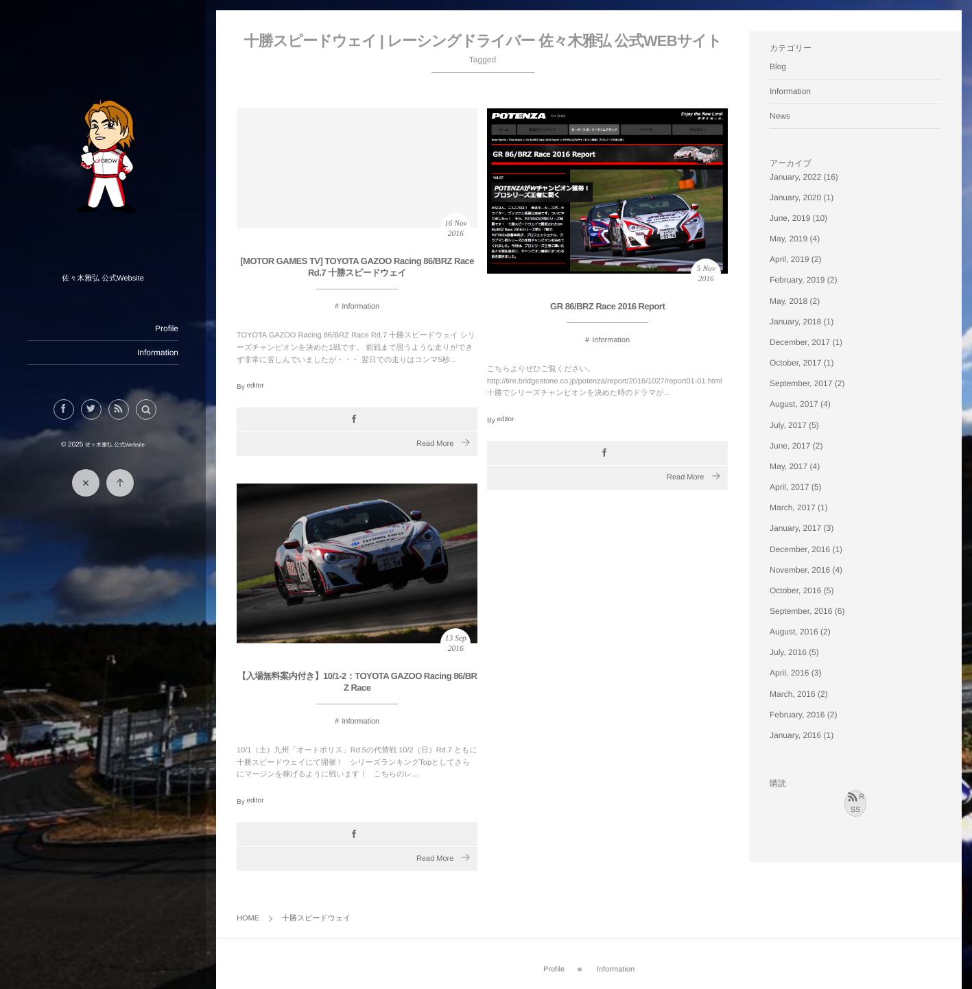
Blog (778, 66)
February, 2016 (797, 714)
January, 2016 (795, 735)
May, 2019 (788, 238)
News (780, 116)
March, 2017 (793, 507)
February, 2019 (797, 280)
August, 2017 (794, 404)
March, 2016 (793, 694)
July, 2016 (788, 652)
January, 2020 (795, 197)
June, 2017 (790, 446)
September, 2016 (801, 611)
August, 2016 (794, 631)
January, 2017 (795, 528)
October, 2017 (795, 363)
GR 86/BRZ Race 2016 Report (607, 306)
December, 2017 (800, 342)
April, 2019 (789, 259)
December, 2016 (800, 549)
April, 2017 (789, 487)
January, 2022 (795, 177)
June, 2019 (790, 218)
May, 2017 (788, 466)
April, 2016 (789, 673)
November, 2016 (800, 570)
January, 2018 (795, 321)
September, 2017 (801, 383)
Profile (166, 328)
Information (157, 352)
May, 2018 (788, 301)
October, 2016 (795, 590)
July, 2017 (788, 425)
